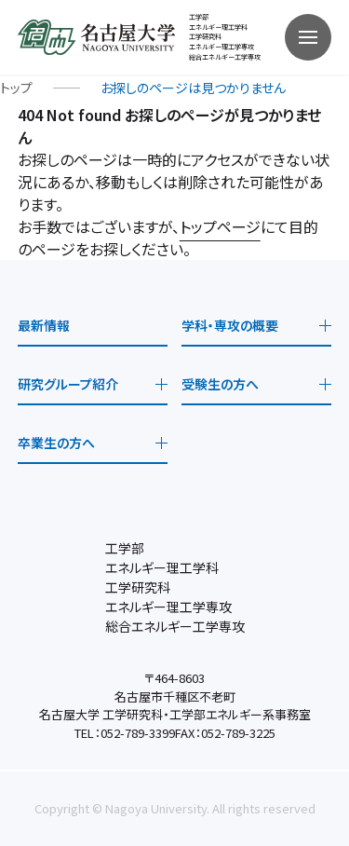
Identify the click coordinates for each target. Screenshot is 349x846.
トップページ (220, 226)
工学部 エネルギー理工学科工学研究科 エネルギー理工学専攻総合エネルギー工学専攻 (225, 36)
